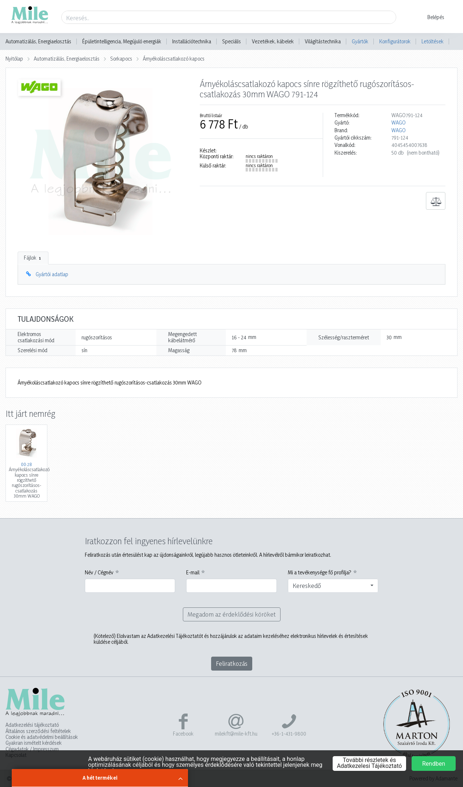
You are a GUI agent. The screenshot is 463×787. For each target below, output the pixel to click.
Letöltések (433, 41)
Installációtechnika (191, 41)
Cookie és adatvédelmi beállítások (42, 737)
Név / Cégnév (99, 572)
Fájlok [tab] (33, 257)
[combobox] (333, 586)
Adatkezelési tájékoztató (32, 725)
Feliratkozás (231, 663)
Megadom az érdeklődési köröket (232, 614)
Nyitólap (14, 58)
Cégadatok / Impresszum (32, 749)
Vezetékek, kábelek (273, 41)
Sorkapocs (121, 58)
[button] (431, 17)
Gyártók (360, 41)
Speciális (231, 41)
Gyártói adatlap (52, 274)
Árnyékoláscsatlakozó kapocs (174, 58)
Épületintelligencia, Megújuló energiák (121, 41)
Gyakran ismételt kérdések (34, 743)
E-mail (192, 572)
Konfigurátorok (394, 41)
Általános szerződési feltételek (38, 731)
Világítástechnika (323, 41)
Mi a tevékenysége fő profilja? (319, 572)
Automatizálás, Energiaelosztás (38, 41)
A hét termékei (100, 778)
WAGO (398, 123)
